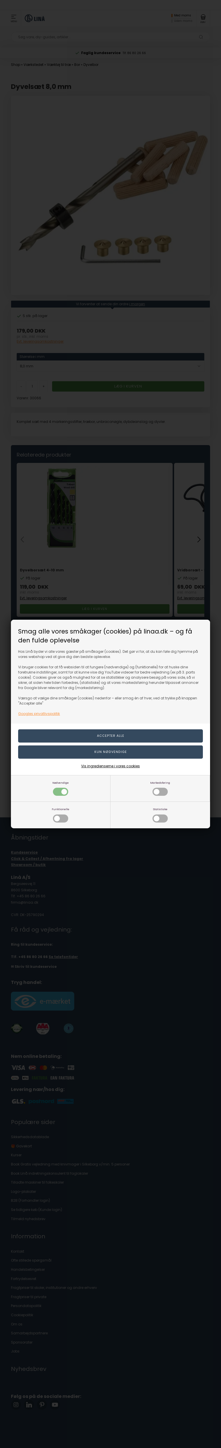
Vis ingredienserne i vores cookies (110, 766)
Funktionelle (60, 815)
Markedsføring (160, 788)
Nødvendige (60, 788)
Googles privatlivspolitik (39, 713)
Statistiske (160, 815)
